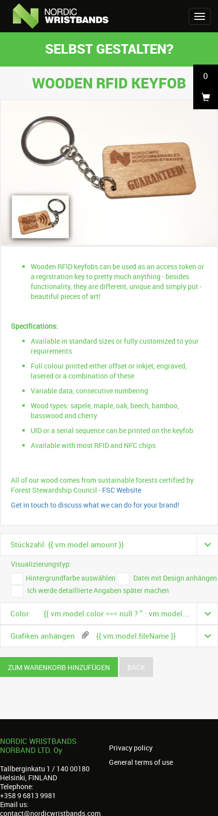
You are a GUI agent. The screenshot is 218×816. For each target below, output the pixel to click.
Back (136, 667)
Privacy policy (131, 747)
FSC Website (121, 490)
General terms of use (141, 762)
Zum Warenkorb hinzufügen (59, 667)
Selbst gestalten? (109, 48)
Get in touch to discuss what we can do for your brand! (95, 505)
